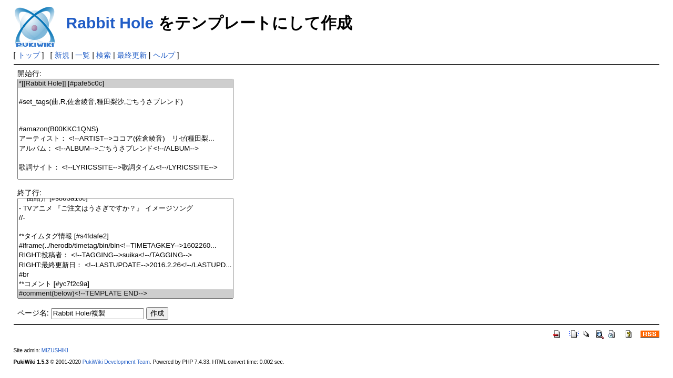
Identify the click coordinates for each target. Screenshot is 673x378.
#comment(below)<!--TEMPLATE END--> (125, 293)
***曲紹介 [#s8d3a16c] (125, 199)
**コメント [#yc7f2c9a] (125, 284)
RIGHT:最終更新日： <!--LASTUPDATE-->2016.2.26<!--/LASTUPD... (125, 265)
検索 (103, 55)
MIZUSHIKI (55, 350)
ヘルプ (164, 55)
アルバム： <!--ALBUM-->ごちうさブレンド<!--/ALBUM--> (125, 149)
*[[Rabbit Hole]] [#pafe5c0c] (125, 83)
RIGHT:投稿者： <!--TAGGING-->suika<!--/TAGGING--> (125, 255)
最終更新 (132, 55)
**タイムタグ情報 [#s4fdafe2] (125, 237)
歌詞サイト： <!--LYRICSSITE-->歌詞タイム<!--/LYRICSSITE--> (125, 168)
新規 (62, 55)
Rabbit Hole (110, 23)
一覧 (82, 55)
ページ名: (33, 313)
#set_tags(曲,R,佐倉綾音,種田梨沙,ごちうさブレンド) (125, 102)
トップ (29, 55)
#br (125, 274)
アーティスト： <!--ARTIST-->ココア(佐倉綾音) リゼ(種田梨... (125, 139)
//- (125, 218)
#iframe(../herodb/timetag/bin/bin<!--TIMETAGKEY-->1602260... (125, 246)
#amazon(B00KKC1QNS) (125, 129)
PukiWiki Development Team (116, 362)
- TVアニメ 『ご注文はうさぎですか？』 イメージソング (125, 209)
